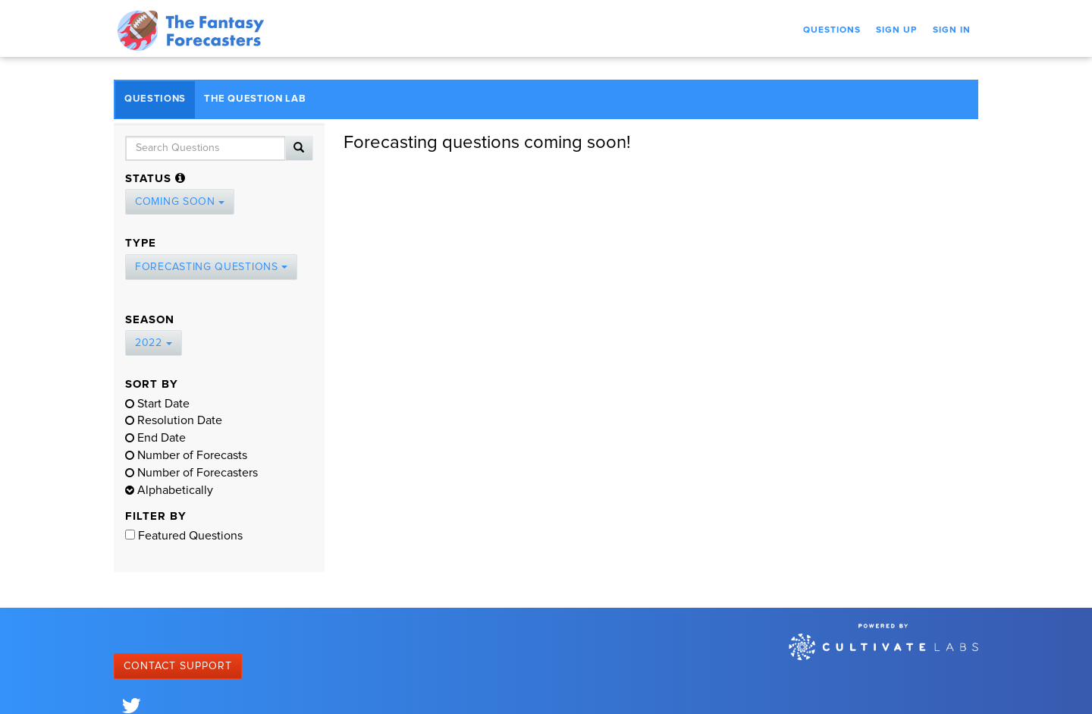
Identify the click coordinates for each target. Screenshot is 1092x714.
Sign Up (897, 30)
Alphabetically (169, 490)
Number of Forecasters (191, 473)
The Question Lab (255, 99)
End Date (155, 438)
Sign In (952, 30)
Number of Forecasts (186, 455)
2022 (153, 343)
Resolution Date (173, 420)
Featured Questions (184, 536)
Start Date (157, 404)
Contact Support (178, 666)
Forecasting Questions (211, 267)
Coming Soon (179, 202)
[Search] (299, 148)
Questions (832, 30)
